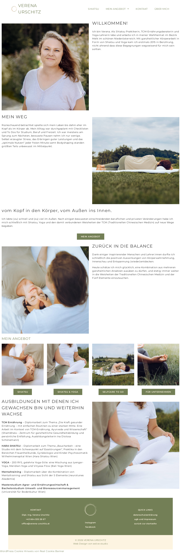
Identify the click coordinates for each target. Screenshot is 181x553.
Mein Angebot (117, 8)
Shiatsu (93, 8)
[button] (36, 515)
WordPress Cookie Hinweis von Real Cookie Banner (32, 551)
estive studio (100, 543)
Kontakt (142, 8)
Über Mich (161, 8)
